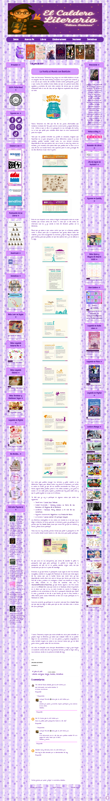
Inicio (15, 39)
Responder (38, 692)
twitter (77, 484)
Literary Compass (54, 80)
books (52, 674)
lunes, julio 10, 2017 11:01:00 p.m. (60, 731)
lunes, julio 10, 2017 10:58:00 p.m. (60, 699)
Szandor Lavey (39, 750)
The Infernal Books (40, 685)
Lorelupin (15, 260)
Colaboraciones (59, 39)
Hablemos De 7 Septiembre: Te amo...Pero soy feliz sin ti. (16, 586)
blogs (47, 674)
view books (21, 268)
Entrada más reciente (36, 788)
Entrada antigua (75, 788)
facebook (68, 484)
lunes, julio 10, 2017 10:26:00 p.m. (49, 718)
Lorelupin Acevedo (44, 699)
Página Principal (56, 788)
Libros (43, 39)
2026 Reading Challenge (16, 258)
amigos (41, 674)
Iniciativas (92, 39)
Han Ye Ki (38, 718)
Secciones (76, 39)
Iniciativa (59, 674)
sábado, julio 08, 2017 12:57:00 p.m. (56, 685)
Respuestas (40, 696)
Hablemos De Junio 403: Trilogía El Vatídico (19, 541)
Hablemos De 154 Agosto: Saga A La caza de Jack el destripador (16, 519)
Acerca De (29, 39)
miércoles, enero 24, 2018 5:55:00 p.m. (55, 750)
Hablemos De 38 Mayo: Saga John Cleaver (19, 609)
